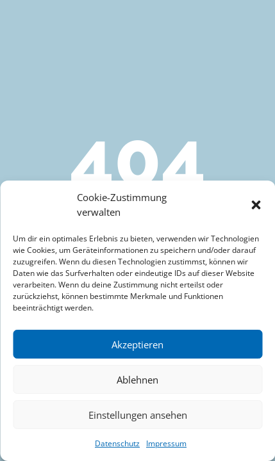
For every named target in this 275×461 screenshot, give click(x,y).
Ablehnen (137, 379)
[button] (255, 204)
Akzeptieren (137, 344)
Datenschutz (117, 443)
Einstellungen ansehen (137, 414)
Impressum (166, 443)
